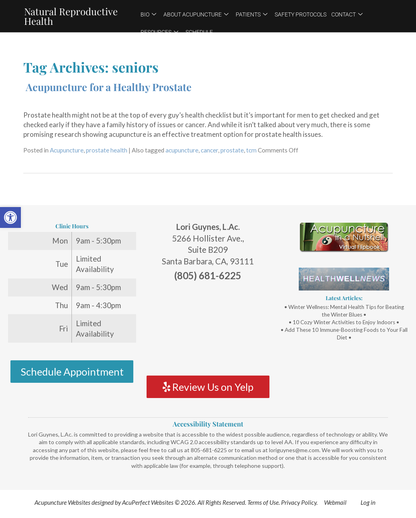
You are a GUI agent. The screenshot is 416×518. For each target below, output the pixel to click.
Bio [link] (148, 14)
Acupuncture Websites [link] (62, 502)
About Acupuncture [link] (195, 14)
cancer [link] (209, 150)
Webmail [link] (335, 502)
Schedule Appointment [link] (72, 372)
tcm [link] (251, 150)
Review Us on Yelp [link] (208, 387)
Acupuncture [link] (67, 150)
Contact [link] (347, 14)
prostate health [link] (106, 150)
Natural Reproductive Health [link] (71, 16)
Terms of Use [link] (263, 502)
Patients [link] (251, 14)
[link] (10, 217)
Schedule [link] (199, 32)
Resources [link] (159, 32)
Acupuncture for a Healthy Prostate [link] (109, 86)
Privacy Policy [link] (298, 502)
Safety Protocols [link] (300, 14)
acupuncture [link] (181, 150)
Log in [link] (368, 502)
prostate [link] (232, 150)
